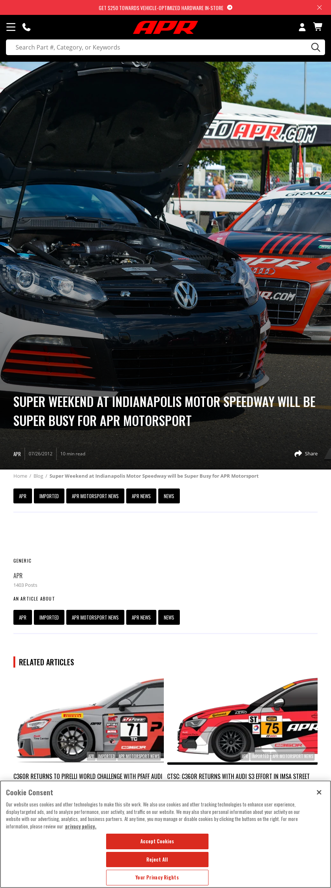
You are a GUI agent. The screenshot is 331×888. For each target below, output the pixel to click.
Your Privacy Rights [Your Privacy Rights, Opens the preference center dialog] (157, 877)
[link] (88, 720)
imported (49, 496)
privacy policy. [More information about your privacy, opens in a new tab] (80, 826)
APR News (141, 496)
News (169, 496)
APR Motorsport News (95, 496)
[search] (165, 47)
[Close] (319, 792)
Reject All (157, 859)
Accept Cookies (157, 841)
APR (22, 496)
